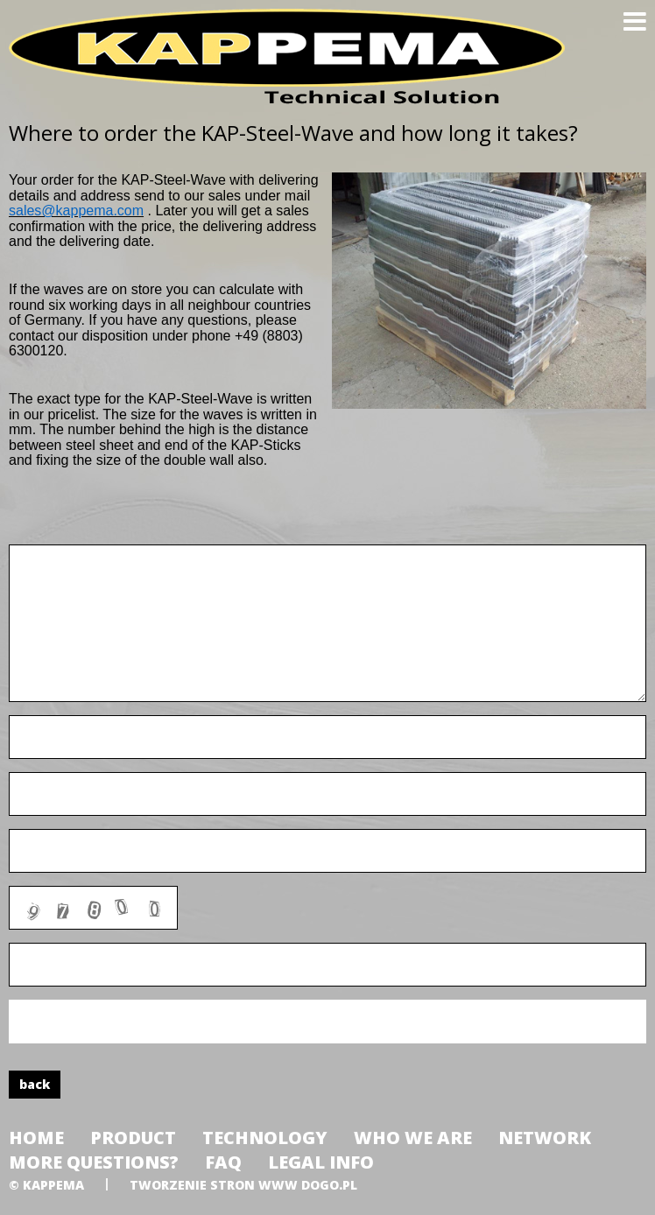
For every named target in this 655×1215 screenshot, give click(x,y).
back (34, 1084)
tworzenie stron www (214, 1184)
